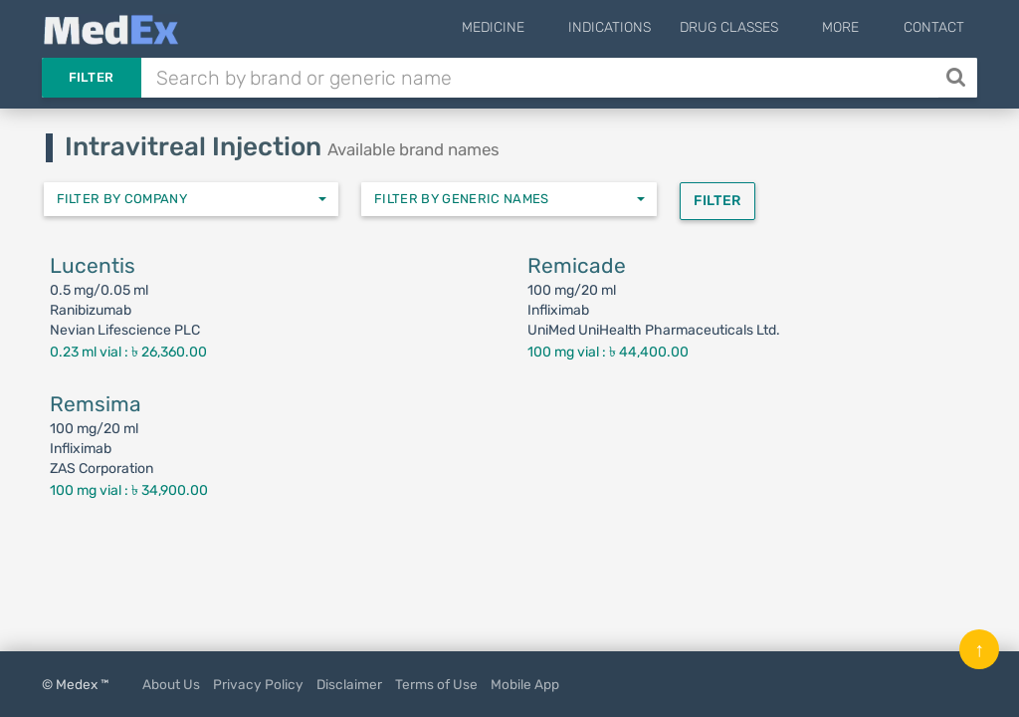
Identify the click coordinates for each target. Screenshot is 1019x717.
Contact (934, 27)
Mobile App (525, 684)
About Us (171, 684)
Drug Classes (760, 27)
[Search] (957, 78)
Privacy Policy (258, 684)
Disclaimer (349, 684)
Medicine (539, 27)
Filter (91, 77)
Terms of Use (436, 684)
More (856, 27)
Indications (640, 27)
